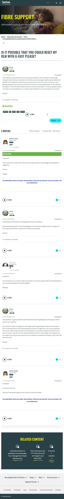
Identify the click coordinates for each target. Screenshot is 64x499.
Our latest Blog (9, 180)
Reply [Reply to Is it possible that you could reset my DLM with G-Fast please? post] (54, 120)
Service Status (31, 180)
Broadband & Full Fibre (15, 477)
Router (13, 111)
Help (32, 477)
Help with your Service (44, 180)
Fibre (35, 460)
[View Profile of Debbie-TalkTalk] (14, 139)
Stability (22, 111)
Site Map (57, 490)
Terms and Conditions (46, 490)
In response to (14, 147)
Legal (24, 490)
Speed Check (31, 481)
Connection (5, 111)
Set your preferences (34, 183)
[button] (56, 3)
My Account (52, 477)
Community (49, 3)
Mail (40, 477)
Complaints (17, 490)
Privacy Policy (33, 490)
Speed (18, 111)
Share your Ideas (20, 180)
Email (15, 460)
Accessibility (7, 490)
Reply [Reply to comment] (57, 200)
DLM (10, 111)
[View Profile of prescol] (12, 67)
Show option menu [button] (2, 43)
